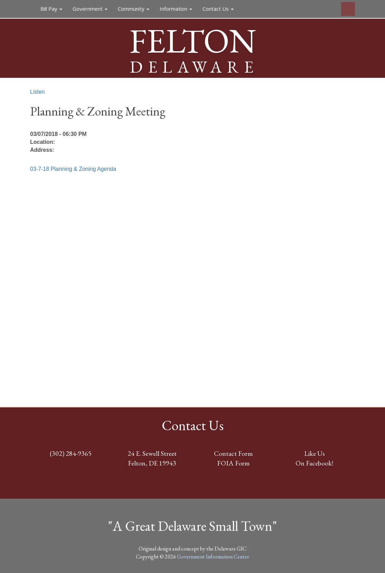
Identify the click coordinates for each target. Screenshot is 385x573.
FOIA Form (233, 463)
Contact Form (233, 453)
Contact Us (218, 8)
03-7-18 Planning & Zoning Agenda (73, 169)
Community (133, 8)
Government (90, 8)
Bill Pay (51, 8)
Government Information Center (213, 556)
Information (176, 8)
